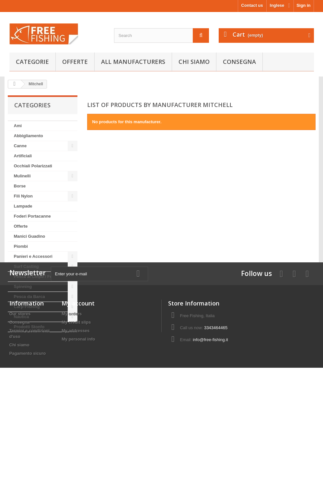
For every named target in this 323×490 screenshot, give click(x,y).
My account (78, 399)
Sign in (303, 5)
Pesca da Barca (29, 296)
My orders (72, 409)
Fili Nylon (23, 196)
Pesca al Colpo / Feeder (37, 276)
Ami (18, 125)
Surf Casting (26, 266)
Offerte (75, 62)
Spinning (23, 286)
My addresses (75, 426)
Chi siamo (194, 62)
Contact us (252, 5)
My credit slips (76, 417)
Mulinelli (22, 175)
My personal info (78, 434)
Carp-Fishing (27, 306)
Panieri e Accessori (33, 256)
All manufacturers (133, 62)
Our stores (20, 409)
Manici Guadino (29, 236)
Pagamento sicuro (27, 449)
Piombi (21, 246)
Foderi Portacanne (32, 216)
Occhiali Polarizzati (33, 165)
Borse (20, 186)
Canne (20, 145)
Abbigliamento (28, 135)
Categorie (32, 62)
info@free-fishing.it (210, 435)
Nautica (21, 316)
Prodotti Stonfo (29, 326)
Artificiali (23, 155)
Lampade (23, 206)
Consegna (239, 62)
